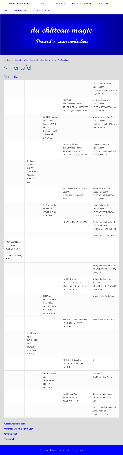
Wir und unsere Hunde (33, 60)
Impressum (65, 450)
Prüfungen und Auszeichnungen (18, 428)
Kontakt (53, 450)
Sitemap (44, 450)
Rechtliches (77, 450)
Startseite (18, 60)
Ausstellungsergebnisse (14, 423)
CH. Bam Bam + (64, 60)
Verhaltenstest (10, 434)
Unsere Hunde (50, 60)
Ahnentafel (9, 439)
